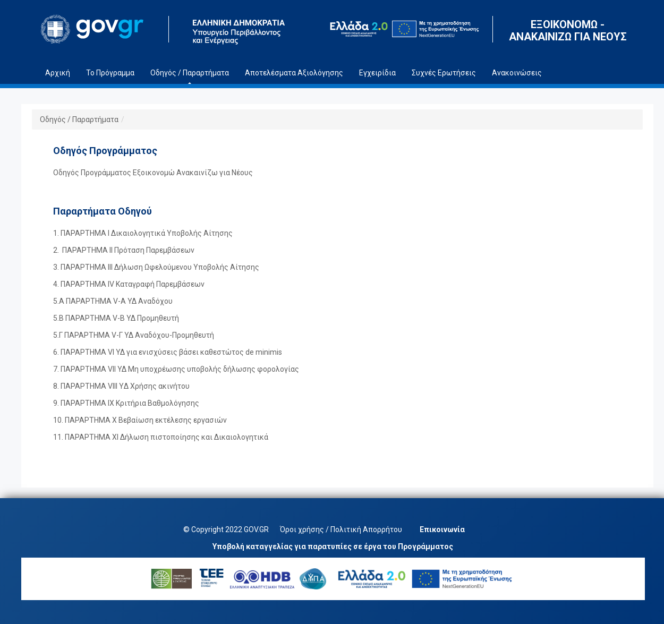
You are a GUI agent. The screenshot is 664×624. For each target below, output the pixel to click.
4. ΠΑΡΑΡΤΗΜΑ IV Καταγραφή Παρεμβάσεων (129, 284)
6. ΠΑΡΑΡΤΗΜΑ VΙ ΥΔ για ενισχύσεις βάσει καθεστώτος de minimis (167, 352)
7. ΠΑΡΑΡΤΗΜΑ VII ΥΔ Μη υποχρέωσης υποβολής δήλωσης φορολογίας (176, 369)
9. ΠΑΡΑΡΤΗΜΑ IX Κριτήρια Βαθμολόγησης (126, 403)
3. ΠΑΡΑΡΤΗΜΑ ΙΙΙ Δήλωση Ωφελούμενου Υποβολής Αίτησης (156, 267)
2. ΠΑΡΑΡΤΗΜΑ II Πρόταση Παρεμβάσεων (123, 250)
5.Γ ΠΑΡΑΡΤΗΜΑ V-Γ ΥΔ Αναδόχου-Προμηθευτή (133, 335)
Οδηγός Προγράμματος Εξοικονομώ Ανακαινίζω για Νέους (153, 172)
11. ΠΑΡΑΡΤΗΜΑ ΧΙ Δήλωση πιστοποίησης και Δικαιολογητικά (160, 437)
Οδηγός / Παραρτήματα (79, 119)
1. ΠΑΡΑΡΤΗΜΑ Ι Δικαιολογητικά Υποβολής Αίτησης (143, 233)
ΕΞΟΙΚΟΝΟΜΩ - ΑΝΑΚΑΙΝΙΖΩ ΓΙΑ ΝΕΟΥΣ (568, 30)
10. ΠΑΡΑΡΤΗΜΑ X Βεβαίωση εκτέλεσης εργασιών (140, 420)
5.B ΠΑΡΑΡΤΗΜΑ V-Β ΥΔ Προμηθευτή (116, 318)
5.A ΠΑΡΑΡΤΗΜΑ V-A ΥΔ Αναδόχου (113, 301)
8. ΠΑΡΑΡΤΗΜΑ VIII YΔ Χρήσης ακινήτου (121, 386)
